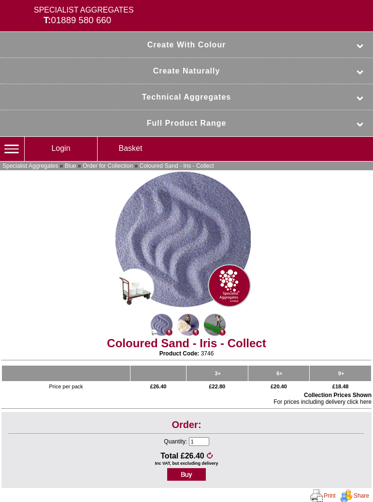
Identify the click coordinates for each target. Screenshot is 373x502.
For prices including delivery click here (322, 402)
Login (60, 148)
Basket (131, 148)
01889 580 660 (81, 20)
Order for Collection (108, 165)
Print (330, 495)
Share (361, 495)
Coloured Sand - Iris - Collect (177, 165)
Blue (70, 165)
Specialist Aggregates (30, 165)
